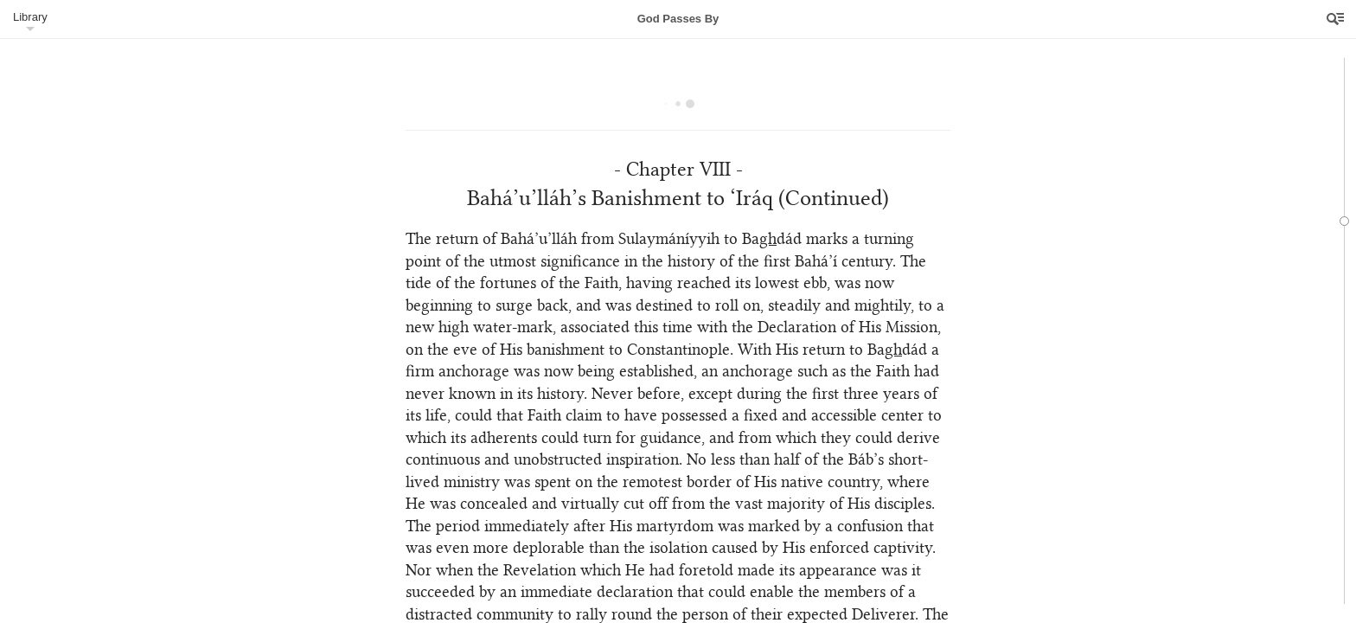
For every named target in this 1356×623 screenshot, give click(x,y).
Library (30, 16)
